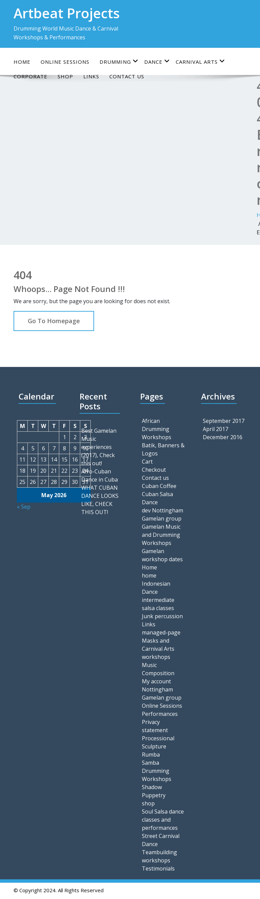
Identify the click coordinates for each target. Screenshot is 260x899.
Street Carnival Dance (160, 840)
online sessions (65, 61)
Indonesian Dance (156, 587)
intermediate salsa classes (158, 604)
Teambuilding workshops (159, 856)
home (149, 575)
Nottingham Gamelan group (161, 693)
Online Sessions (162, 705)
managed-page (161, 632)
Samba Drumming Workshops (156, 771)
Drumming (119, 61)
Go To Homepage (54, 321)
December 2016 (222, 437)
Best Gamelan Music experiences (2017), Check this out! (98, 447)
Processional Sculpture (158, 742)
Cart (147, 461)
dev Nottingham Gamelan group (162, 514)
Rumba (151, 754)
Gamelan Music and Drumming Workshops (161, 535)
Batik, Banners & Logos (163, 449)
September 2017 (223, 421)
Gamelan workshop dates (162, 555)
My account (156, 681)
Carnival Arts (200, 61)
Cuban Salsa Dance (157, 498)
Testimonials (158, 868)
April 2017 (215, 429)
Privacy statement (155, 726)
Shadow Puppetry (154, 791)
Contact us (155, 478)
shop (148, 803)
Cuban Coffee (159, 486)
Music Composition (158, 669)
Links (148, 624)
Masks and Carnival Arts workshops (158, 649)
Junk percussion (162, 616)
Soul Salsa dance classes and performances (163, 820)
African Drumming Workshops (156, 429)
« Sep (23, 506)
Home (22, 61)
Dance (157, 61)
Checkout (154, 469)
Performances (160, 714)
